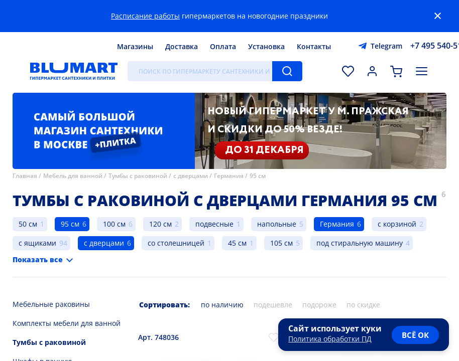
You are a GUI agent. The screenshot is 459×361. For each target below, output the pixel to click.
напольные (276, 224)
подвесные (214, 224)
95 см (258, 175)
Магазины (135, 46)
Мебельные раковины (51, 304)
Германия (229, 175)
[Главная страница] (74, 71)
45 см (237, 243)
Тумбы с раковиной (137, 175)
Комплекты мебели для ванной (67, 323)
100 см (114, 224)
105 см (281, 243)
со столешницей (176, 243)
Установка (266, 46)
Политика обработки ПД (330, 338)
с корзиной (397, 224)
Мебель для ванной (72, 175)
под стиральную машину (359, 243)
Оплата (223, 46)
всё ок (415, 335)
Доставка (181, 46)
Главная (25, 175)
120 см (160, 224)
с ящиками (37, 243)
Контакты (314, 46)
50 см (28, 224)
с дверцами (190, 175)
